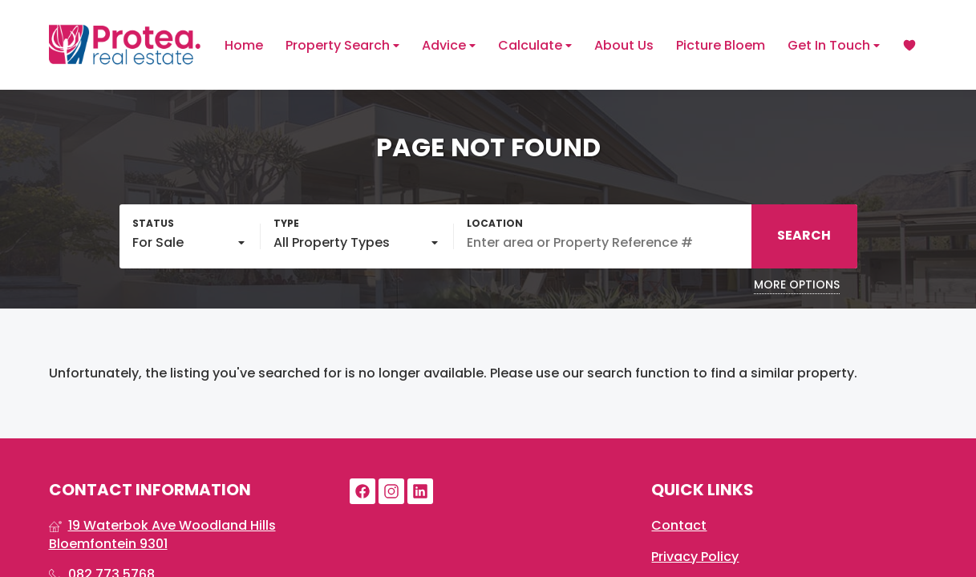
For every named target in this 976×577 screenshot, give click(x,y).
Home (244, 45)
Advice (449, 45)
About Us (624, 45)
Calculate (535, 45)
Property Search (342, 45)
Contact (679, 526)
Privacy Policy (695, 557)
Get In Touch (834, 45)
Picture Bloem (720, 45)
